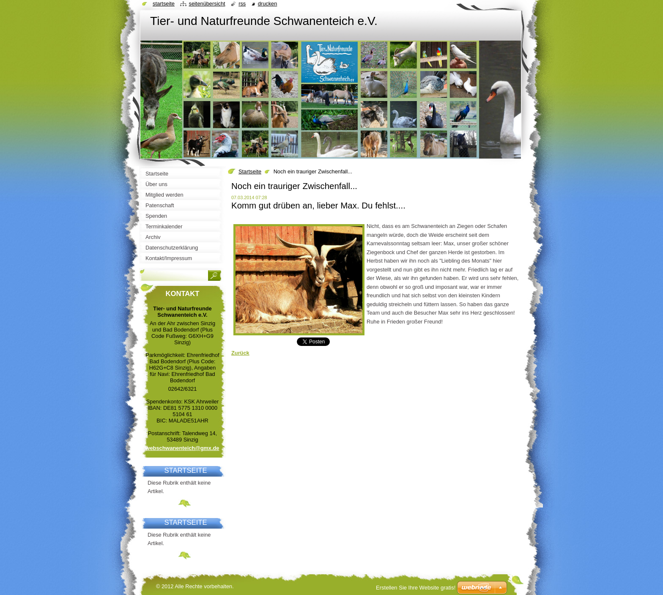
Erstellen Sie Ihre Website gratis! (415, 587)
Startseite (249, 171)
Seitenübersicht (207, 3)
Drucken (267, 3)
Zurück (240, 353)
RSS (242, 3)
